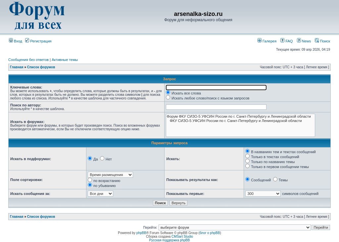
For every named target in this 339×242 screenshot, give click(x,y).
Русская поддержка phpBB (169, 240)
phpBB (141, 233)
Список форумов (41, 67)
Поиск (322, 41)
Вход (15, 41)
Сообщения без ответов (28, 60)
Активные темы (65, 60)
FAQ (286, 41)
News (302, 41)
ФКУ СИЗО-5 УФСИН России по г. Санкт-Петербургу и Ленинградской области (240, 121)
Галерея (267, 41)
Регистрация (38, 41)
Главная (17, 67)
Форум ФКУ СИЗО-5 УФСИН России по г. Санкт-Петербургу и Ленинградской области (240, 116)
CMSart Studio (182, 236)
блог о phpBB (210, 233)
